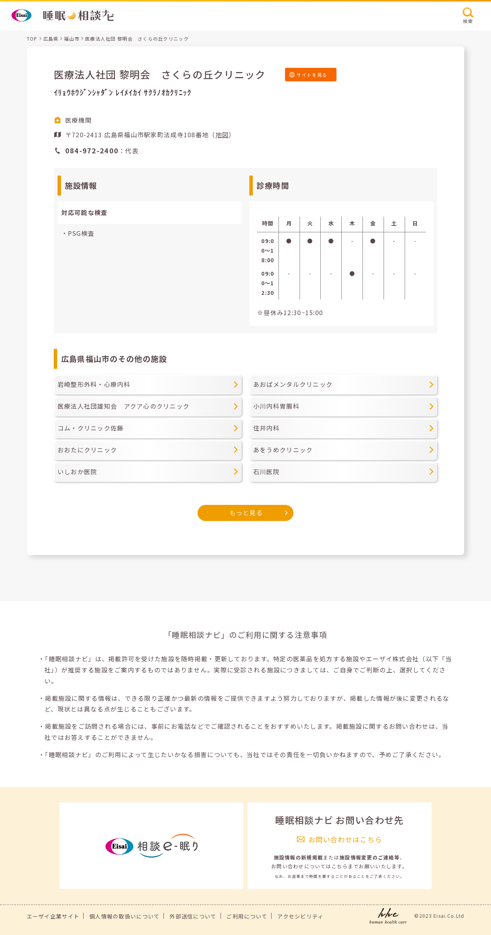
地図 (222, 134)
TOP (32, 38)
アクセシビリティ (300, 916)
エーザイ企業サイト (53, 916)
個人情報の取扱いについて (124, 916)
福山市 (71, 38)
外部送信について (193, 916)
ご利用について (246, 916)
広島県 (51, 38)
